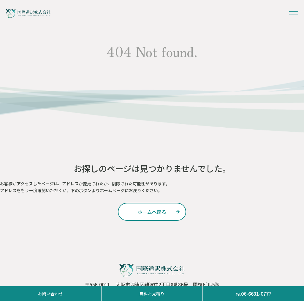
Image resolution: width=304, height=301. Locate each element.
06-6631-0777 (253, 293)
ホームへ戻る (152, 211)
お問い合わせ (50, 294)
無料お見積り (152, 294)
